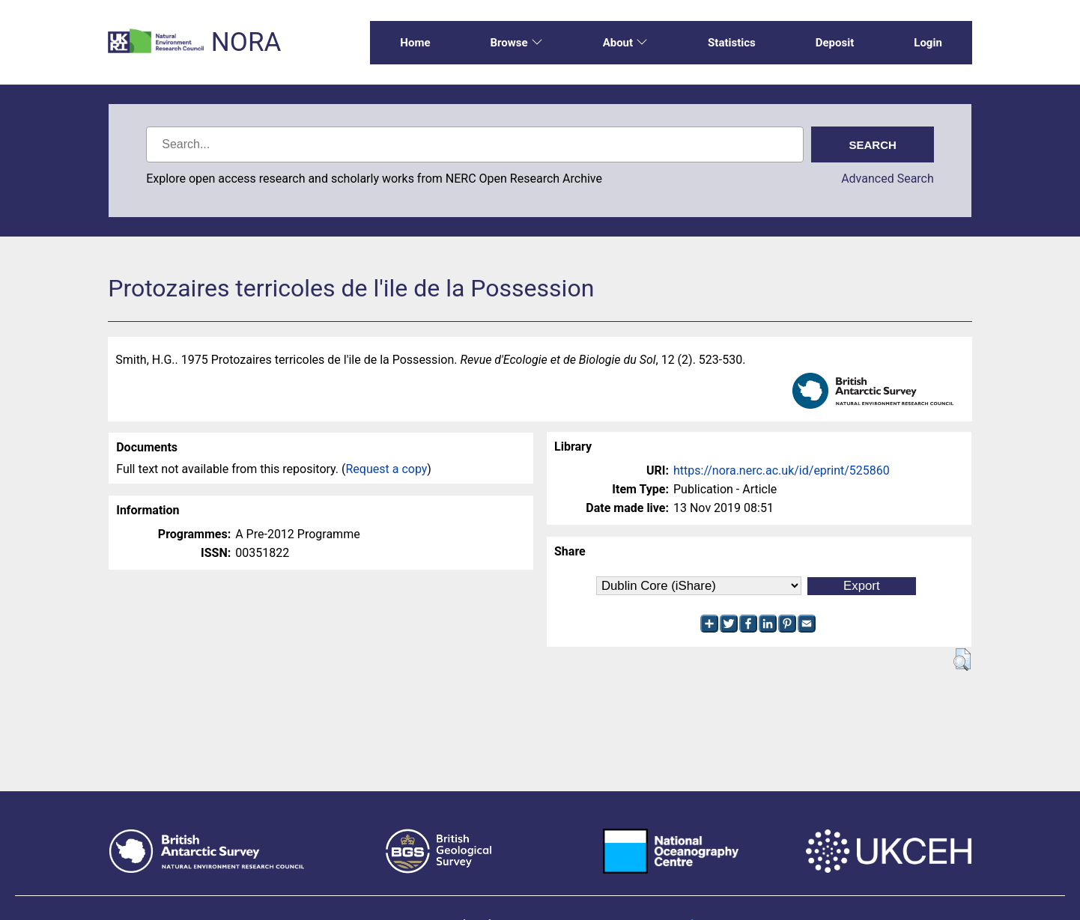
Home (415, 42)
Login (928, 42)
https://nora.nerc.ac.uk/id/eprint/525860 (781, 470)
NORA (246, 42)
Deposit (835, 42)
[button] (962, 659)
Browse (516, 42)
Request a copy (387, 469)
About (625, 42)
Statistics (732, 42)
